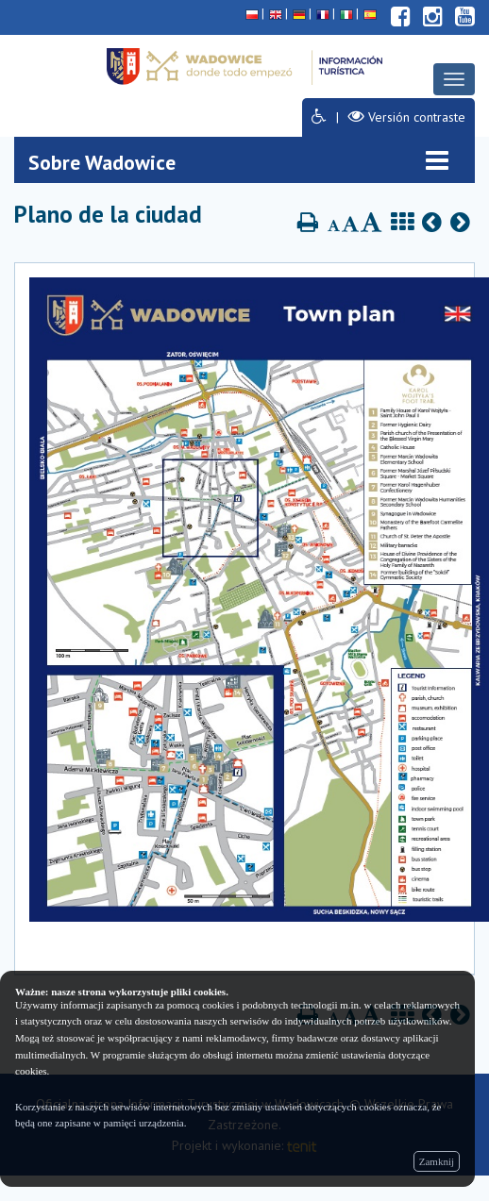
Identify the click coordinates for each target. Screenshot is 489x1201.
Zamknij (436, 1161)
